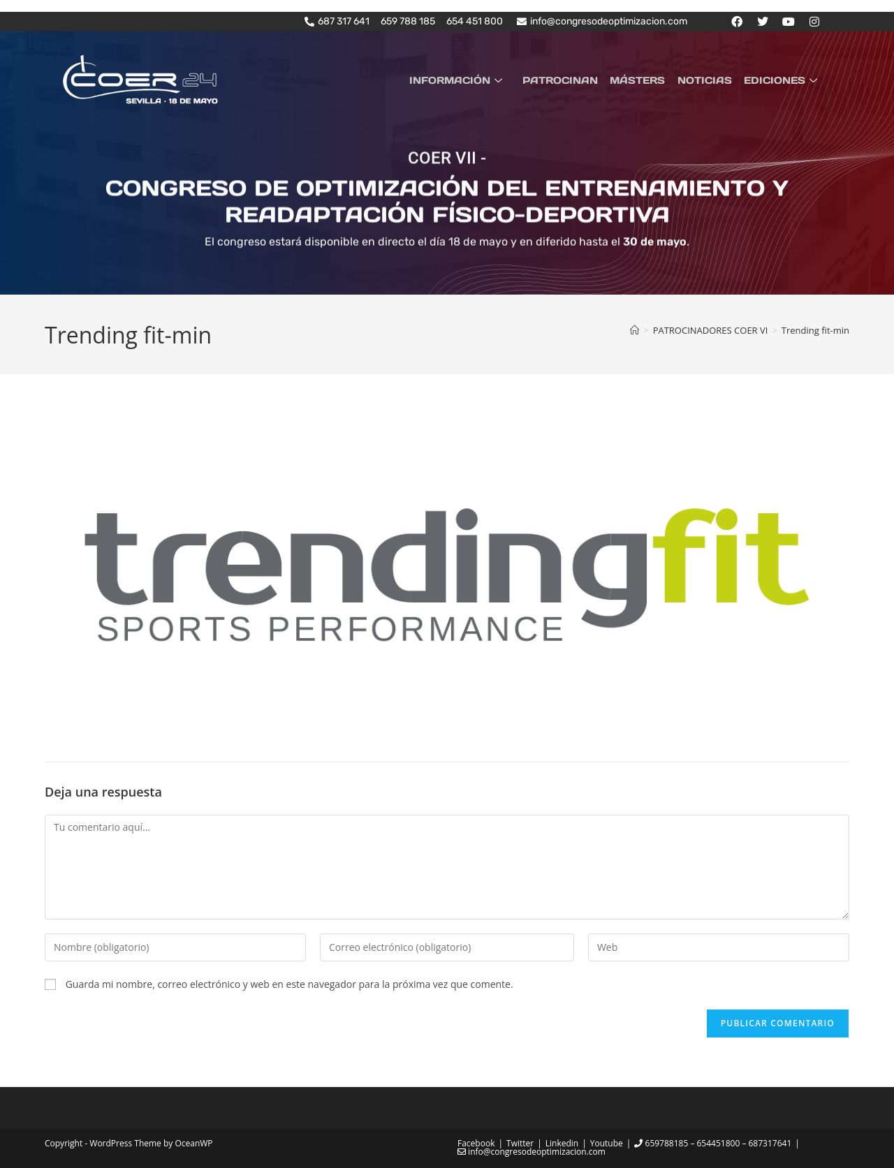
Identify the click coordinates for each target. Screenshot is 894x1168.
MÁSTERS (643, 79)
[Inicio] (634, 330)
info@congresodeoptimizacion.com (531, 1152)
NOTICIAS (708, 79)
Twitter (520, 1143)
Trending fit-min (815, 330)
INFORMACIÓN (468, 79)
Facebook (475, 1143)
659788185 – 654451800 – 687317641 (712, 1143)
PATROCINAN (568, 79)
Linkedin (561, 1143)
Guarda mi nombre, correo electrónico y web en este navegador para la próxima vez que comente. (289, 983)
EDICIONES (783, 79)
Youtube (606, 1143)
